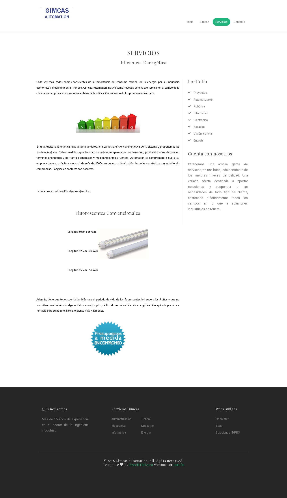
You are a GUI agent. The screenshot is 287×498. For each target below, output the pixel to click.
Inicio (190, 22)
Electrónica (201, 120)
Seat (219, 426)
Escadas (199, 127)
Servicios (221, 22)
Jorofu (179, 464)
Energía (198, 140)
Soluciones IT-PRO (228, 432)
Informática (201, 113)
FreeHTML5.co (141, 464)
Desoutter (147, 426)
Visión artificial (203, 133)
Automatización (203, 99)
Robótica (199, 106)
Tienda (145, 419)
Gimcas (204, 22)
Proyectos (200, 92)
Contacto (239, 22)
